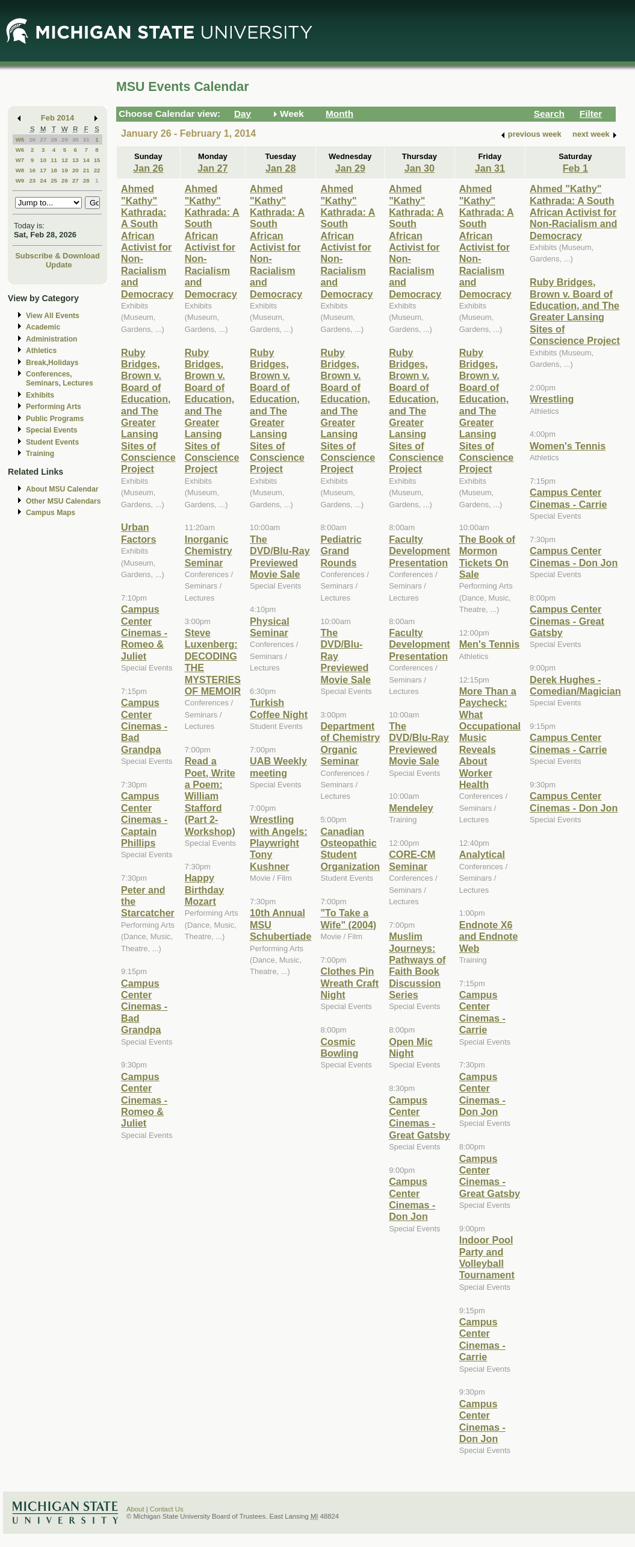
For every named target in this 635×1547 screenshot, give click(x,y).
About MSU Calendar (62, 489)
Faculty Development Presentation (419, 551)
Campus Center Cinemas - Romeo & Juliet (144, 632)
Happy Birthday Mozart (205, 889)
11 (54, 160)
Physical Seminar (270, 627)
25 (54, 180)
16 (32, 170)
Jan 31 (490, 168)
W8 (20, 170)
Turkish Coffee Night (279, 708)
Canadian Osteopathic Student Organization (350, 849)
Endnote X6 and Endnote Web (488, 936)
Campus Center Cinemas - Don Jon (412, 1199)
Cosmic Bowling (339, 1047)
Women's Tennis (568, 445)
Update (59, 264)
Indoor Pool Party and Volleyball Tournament (487, 1257)
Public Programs (55, 418)
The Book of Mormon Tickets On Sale (487, 557)
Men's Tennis (489, 644)
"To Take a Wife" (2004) (348, 918)
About (135, 1509)
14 (86, 160)
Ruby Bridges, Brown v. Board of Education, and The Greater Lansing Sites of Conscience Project (148, 411)
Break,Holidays (52, 362)
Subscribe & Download (57, 255)
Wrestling (552, 398)
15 (97, 160)
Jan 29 (350, 168)
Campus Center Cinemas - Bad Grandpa (144, 726)
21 (86, 170)
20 (75, 170)
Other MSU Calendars (63, 501)
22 (97, 170)
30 (75, 139)
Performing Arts (53, 406)
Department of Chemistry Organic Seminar (350, 743)
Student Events (52, 442)
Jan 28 (280, 168)
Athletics (41, 350)
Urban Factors (138, 533)
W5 (20, 139)
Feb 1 (575, 168)
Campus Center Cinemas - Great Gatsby (419, 1117)
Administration (51, 339)
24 (43, 180)
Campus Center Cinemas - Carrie (482, 1012)
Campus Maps (50, 512)
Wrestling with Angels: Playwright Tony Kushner (278, 843)
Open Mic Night (411, 1047)
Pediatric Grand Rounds (340, 551)
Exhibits (40, 395)
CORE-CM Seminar (412, 860)
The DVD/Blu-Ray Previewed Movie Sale (280, 557)
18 (54, 170)
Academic (43, 327)
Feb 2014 (57, 117)
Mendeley (411, 807)
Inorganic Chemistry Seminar (208, 551)
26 (32, 139)
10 (43, 160)
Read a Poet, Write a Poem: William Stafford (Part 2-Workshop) (210, 795)
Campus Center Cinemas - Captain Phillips (144, 819)
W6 (20, 149)
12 (64, 160)
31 (86, 139)
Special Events (51, 430)
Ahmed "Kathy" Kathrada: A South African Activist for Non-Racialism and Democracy (147, 241)
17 (43, 170)
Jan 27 (212, 168)
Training (40, 453)
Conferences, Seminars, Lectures (59, 378)
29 (64, 139)
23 (32, 180)
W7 (20, 160)
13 (75, 160)
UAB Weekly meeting (278, 766)
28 (54, 139)
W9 (20, 180)
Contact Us (167, 1509)
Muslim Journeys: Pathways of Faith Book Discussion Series (417, 965)
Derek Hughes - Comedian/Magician (575, 685)
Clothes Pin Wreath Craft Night (349, 983)
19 (64, 170)
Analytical (482, 854)
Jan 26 (148, 168)
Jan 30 (419, 168)
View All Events (52, 315)
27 (43, 139)
